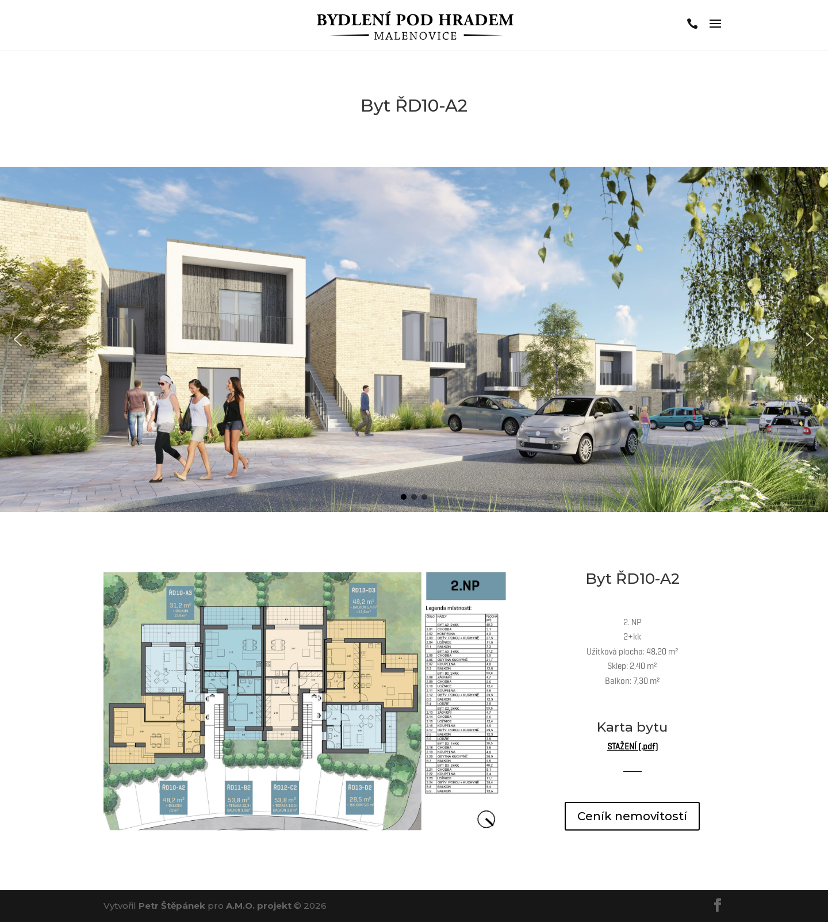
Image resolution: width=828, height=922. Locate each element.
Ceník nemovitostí (632, 816)
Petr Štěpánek (172, 905)
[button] (18, 339)
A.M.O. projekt (259, 905)
